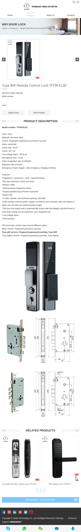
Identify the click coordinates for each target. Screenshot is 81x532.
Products (30, 15)
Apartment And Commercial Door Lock (37, 29)
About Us (51, 15)
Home (10, 15)
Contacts (71, 15)
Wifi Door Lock (14, 24)
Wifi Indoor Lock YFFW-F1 (60, 484)
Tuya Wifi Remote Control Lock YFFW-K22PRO (22, 484)
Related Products (40, 430)
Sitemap (59, 518)
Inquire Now (13, 113)
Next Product (39, 113)
